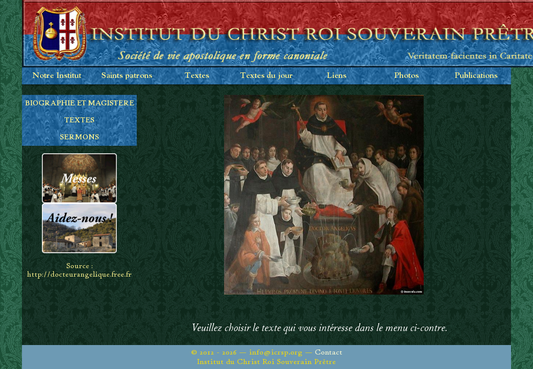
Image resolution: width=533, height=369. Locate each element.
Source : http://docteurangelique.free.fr (79, 270)
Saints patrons (126, 75)
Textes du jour (266, 75)
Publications (476, 75)
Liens (336, 75)
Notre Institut (56, 75)
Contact (328, 352)
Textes (197, 75)
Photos (406, 75)
